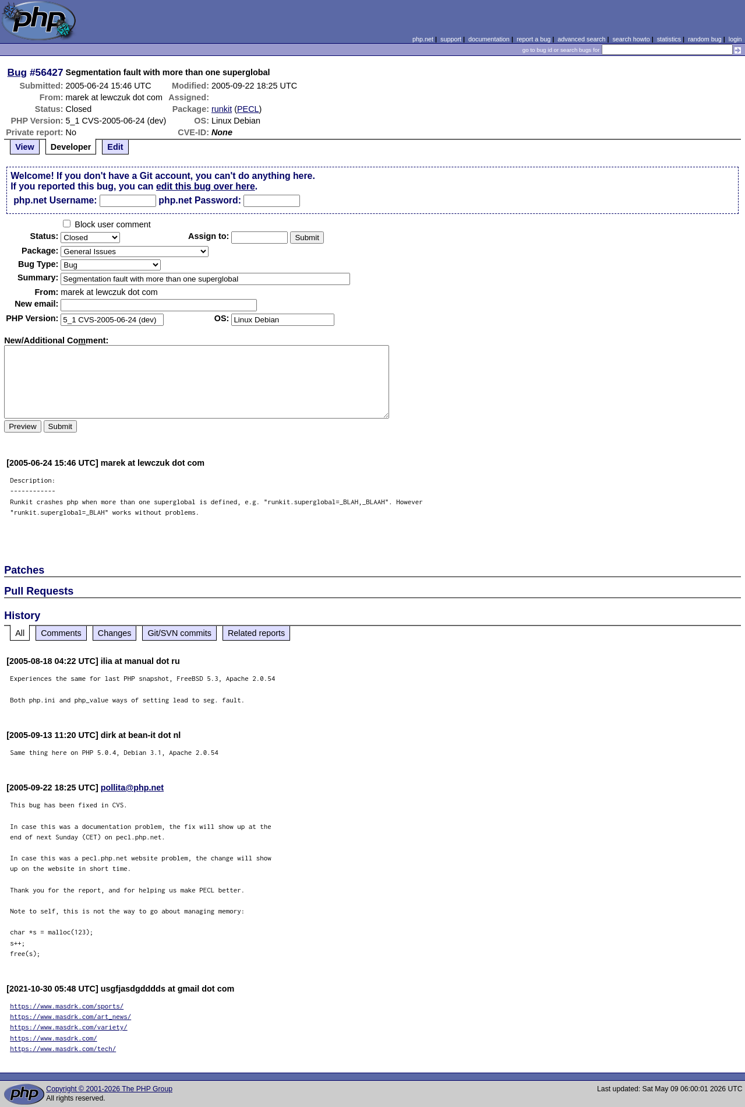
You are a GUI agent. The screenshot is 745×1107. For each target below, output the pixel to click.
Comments (61, 633)
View (24, 147)
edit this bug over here (205, 186)
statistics (669, 39)
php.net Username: (55, 200)
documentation (489, 39)
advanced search (581, 39)
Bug (17, 72)
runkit (221, 109)
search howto (630, 39)
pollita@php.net (132, 787)
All (19, 633)
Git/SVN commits (179, 633)
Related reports (256, 633)
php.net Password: (199, 200)
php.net (422, 39)
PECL (248, 109)
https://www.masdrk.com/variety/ (69, 1027)
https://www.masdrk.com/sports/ (66, 1006)
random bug (705, 39)
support (450, 39)
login (735, 39)
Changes (115, 633)
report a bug (533, 39)
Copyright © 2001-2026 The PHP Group (109, 1089)
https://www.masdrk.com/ (53, 1038)
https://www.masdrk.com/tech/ (63, 1048)
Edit (115, 147)
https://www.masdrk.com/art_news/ (70, 1016)
